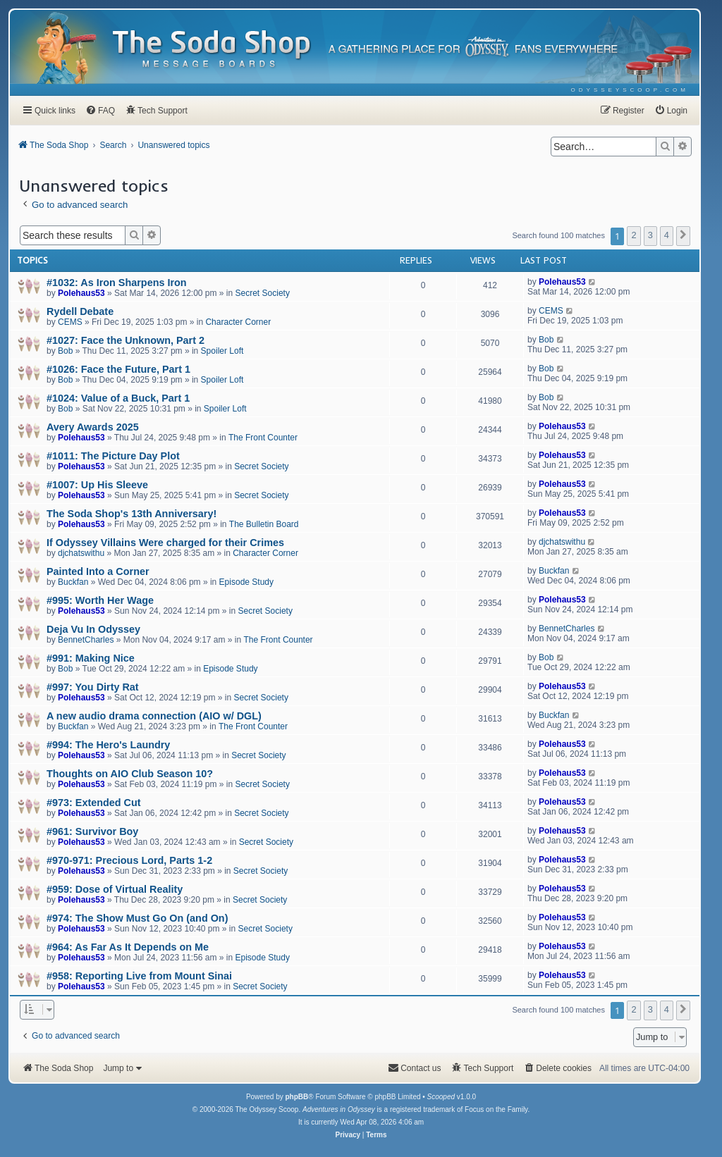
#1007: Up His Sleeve (97, 484)
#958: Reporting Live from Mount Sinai (139, 976)
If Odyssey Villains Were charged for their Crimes (165, 542)
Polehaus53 (81, 293)
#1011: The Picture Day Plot (113, 456)
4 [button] (666, 235)
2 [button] (633, 235)
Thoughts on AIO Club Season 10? (130, 773)
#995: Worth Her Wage (100, 600)
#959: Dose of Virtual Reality (115, 889)
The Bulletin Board (264, 524)
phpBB (296, 1097)
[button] (683, 236)
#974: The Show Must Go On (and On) (137, 918)
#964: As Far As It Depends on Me (128, 947)
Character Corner (238, 322)
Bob (65, 351)
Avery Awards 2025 (93, 427)
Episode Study (246, 582)
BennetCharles (86, 640)
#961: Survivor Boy (92, 831)
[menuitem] (630, 90)
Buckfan (73, 582)
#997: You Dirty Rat (93, 687)
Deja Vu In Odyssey (93, 629)
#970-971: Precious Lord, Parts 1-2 (129, 860)
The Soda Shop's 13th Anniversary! (131, 513)
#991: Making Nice (91, 658)
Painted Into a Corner (98, 571)
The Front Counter (263, 438)
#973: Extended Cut (94, 802)
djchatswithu (81, 553)
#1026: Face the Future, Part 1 (118, 369)
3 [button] (650, 235)
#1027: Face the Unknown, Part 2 (125, 340)
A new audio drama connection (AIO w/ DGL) (154, 716)
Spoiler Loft (222, 351)
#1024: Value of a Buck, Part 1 (118, 398)
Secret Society (262, 293)
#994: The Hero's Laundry (108, 744)
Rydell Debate (80, 311)
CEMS (70, 322)
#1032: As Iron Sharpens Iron (117, 282)
